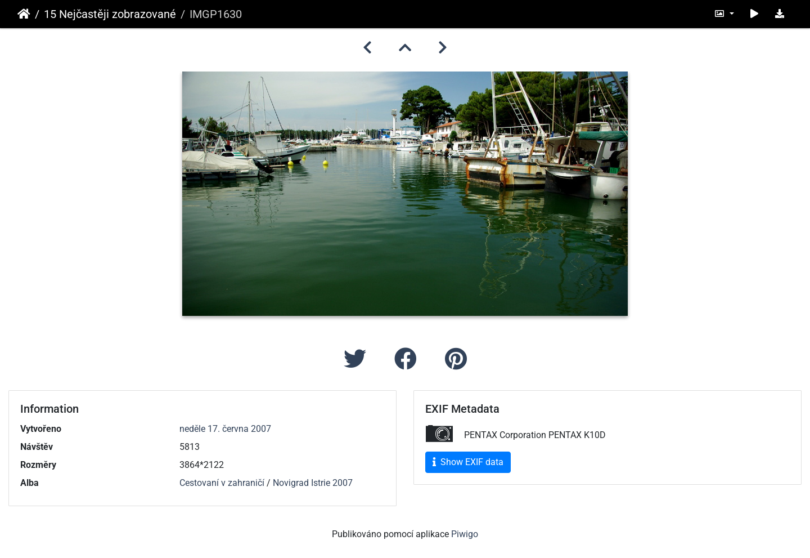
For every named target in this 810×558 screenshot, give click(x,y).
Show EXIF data (468, 462)
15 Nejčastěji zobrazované (110, 14)
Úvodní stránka (23, 14)
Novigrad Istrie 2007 (313, 482)
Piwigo (464, 534)
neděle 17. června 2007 (225, 428)
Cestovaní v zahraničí (221, 482)
